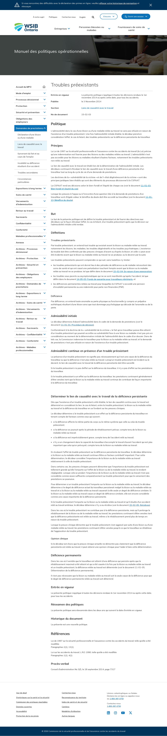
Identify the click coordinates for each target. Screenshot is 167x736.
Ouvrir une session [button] (136, 16)
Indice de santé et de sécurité (74, 702)
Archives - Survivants (27, 328)
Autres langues (68, 716)
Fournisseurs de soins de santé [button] (131, 29)
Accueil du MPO (23, 87)
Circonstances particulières (24, 180)
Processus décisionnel (27, 99)
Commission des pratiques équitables (31, 702)
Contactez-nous (69, 17)
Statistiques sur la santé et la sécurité (32, 697)
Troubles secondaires (28, 172)
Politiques (53, 17)
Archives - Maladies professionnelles (26, 349)
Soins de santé (23, 194)
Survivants (21, 217)
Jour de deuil (21, 693)
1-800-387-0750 (117, 699)
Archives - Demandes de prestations (28, 285)
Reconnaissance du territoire (74, 697)
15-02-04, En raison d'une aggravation (132, 271)
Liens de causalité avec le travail (30, 146)
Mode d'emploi (23, 93)
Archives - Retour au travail (26, 320)
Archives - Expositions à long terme (28, 295)
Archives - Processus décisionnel (27, 250)
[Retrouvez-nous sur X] (131, 713)
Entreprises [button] (61, 28)
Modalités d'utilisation (71, 711)
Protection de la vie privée (27, 716)
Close (151, 5)
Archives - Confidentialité (29, 334)
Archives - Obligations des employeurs (27, 276)
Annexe (20, 242)
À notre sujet (38, 17)
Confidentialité (23, 223)
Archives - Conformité (27, 341)
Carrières (65, 707)
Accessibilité (21, 711)
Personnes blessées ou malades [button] (91, 29)
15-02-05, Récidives (139, 505)
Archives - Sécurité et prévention (27, 266)
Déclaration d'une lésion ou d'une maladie (29, 136)
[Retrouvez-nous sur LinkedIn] (108, 713)
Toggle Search (93, 17)
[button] (45, 93)
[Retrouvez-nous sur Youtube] (123, 713)
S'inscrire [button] (107, 16)
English (83, 17)
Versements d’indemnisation (24, 203)
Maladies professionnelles (29, 236)
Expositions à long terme (29, 188)
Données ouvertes (24, 707)
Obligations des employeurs (24, 120)
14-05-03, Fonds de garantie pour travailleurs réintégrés (105, 279)
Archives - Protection (27, 258)
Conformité (22, 229)
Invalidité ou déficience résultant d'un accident (29, 164)
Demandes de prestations (29, 128)
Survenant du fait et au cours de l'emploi (28, 155)
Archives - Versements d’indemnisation (28, 311)
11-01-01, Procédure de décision (77, 325)
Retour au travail (24, 210)
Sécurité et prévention (28, 112)
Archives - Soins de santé (29, 302)
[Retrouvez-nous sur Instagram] (115, 713)
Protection (21, 106)
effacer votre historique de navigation (118, 3)
